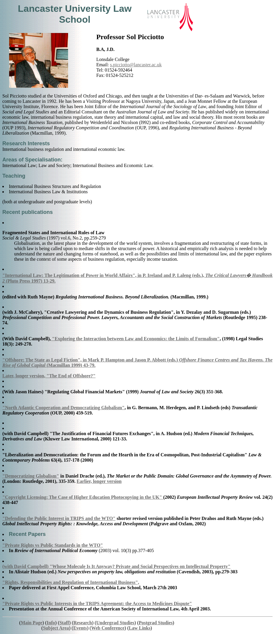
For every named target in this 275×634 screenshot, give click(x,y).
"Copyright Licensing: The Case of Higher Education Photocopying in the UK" (82, 497)
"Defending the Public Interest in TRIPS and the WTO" (59, 518)
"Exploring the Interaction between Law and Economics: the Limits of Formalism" (135, 338)
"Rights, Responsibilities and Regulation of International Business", (70, 582)
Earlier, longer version (99, 481)
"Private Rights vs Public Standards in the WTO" (52, 545)
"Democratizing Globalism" (30, 475)
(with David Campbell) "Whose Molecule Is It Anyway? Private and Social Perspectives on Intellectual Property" (116, 566)
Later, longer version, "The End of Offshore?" (48, 375)
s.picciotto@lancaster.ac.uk (136, 64)
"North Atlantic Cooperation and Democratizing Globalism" (63, 407)
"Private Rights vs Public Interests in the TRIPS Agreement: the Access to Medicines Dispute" (97, 603)
